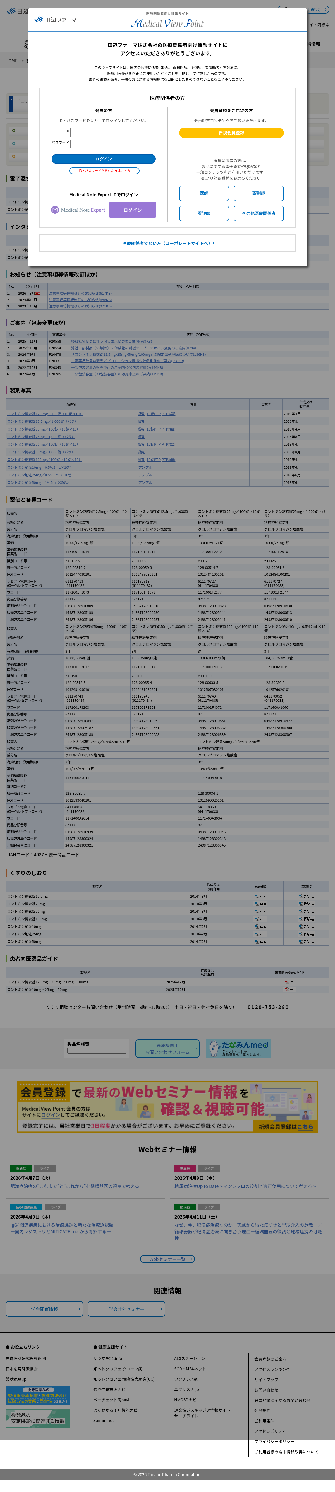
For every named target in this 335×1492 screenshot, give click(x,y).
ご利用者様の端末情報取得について (286, 1452)
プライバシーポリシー (274, 1441)
